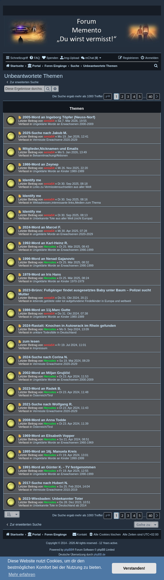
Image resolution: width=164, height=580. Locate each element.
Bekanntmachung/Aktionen (50, 155)
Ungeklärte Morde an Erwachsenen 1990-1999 (63, 249)
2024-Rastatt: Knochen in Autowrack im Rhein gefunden (69, 326)
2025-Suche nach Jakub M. (45, 133)
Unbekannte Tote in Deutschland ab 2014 (59, 505)
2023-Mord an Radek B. (42, 388)
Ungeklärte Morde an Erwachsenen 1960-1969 (63, 442)
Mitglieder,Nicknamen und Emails (50, 149)
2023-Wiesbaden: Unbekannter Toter (53, 499)
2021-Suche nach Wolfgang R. (48, 404)
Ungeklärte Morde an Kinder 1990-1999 (58, 458)
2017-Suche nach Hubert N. (45, 483)
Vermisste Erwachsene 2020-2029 (55, 139)
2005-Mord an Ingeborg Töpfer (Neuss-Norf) (59, 117)
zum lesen (31, 341)
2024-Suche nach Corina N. (45, 357)
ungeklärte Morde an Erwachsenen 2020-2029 (63, 234)
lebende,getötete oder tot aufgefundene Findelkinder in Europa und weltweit (82, 301)
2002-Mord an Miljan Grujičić (46, 373)
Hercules (50, 246)
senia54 (49, 120)
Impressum (40, 348)
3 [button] (128, 96)
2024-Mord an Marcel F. (42, 227)
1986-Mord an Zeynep (40, 164)
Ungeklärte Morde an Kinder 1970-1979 (58, 281)
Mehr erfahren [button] (22, 574)
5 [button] (140, 96)
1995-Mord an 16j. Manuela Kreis (50, 451)
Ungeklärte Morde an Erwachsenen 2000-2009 (63, 124)
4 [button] (134, 96)
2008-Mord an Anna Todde (44, 420)
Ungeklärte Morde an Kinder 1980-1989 (58, 171)
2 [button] (122, 96)
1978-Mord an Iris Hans (42, 274)
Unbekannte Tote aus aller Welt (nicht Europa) (62, 218)
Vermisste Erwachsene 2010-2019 (55, 489)
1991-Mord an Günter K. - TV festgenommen (59, 467)
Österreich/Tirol (43, 395)
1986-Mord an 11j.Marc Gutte (46, 310)
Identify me (32, 180)
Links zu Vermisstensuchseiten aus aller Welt (62, 186)
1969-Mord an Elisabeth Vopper (48, 436)
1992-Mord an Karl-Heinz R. (45, 243)
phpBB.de (100, 554)
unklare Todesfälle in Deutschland (54, 332)
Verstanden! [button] (134, 568)
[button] (108, 96)
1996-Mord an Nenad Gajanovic (49, 259)
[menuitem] (34, 58)
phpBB (68, 549)
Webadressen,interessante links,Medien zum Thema (67, 202)
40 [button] (150, 96)
